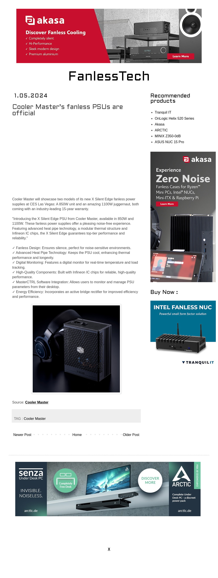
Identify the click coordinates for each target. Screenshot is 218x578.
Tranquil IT (163, 112)
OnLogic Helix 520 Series (174, 118)
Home (77, 435)
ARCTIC (161, 130)
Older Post (131, 435)
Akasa (159, 124)
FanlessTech (109, 77)
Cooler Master (37, 402)
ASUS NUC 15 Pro (169, 142)
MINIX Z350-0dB (168, 136)
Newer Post (22, 435)
